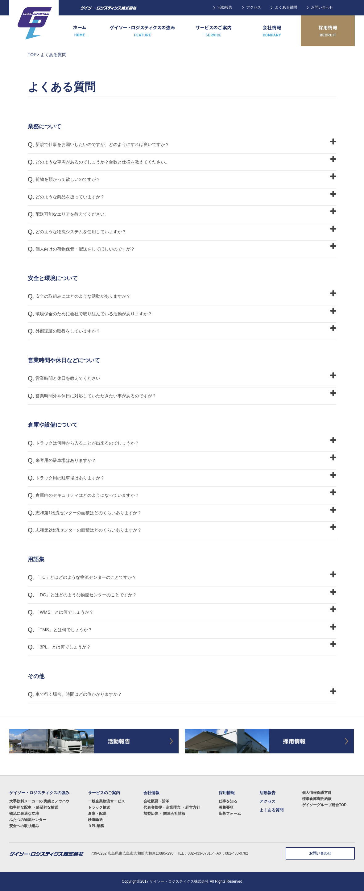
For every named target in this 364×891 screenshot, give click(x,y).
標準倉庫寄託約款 (317, 799)
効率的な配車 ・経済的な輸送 (33, 807)
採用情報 (227, 792)
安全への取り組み (24, 826)
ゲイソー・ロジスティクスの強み (39, 792)
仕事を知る (228, 801)
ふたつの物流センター (27, 820)
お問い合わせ (322, 7)
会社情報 (151, 792)
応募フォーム (230, 813)
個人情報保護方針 (317, 792)
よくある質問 (286, 7)
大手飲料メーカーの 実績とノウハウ (39, 801)
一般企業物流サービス (106, 801)
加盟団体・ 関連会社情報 (164, 813)
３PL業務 (96, 826)
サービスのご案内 (104, 792)
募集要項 (226, 807)
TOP (32, 54)
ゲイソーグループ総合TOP (324, 805)
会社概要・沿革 (156, 801)
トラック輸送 (99, 807)
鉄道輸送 (95, 820)
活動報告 (224, 7)
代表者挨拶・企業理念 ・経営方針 (171, 807)
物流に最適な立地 (24, 813)
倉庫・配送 (97, 813)
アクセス (253, 7)
